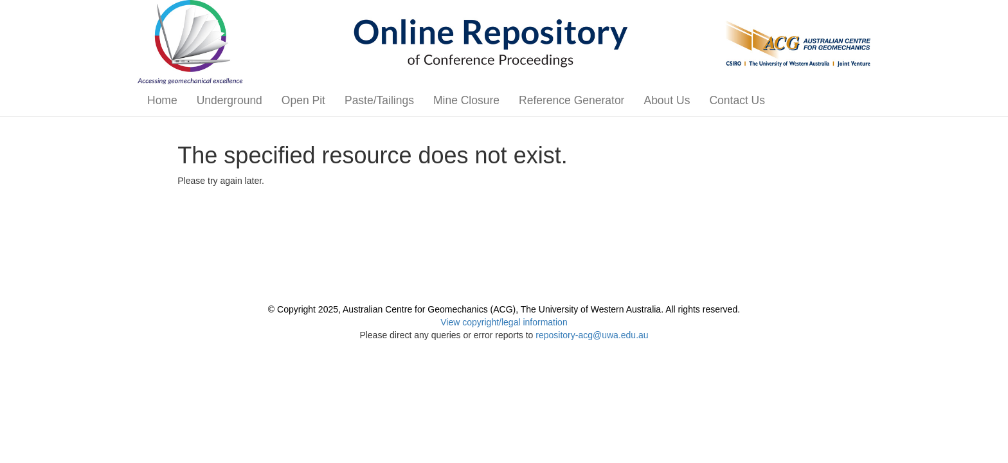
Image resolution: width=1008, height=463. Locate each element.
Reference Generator (571, 100)
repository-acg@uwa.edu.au (592, 335)
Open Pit (303, 100)
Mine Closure (466, 100)
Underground (229, 100)
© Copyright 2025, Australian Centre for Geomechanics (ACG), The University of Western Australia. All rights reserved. (504, 309)
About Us (667, 100)
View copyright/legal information (503, 322)
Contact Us (737, 100)
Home (162, 100)
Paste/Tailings (379, 100)
